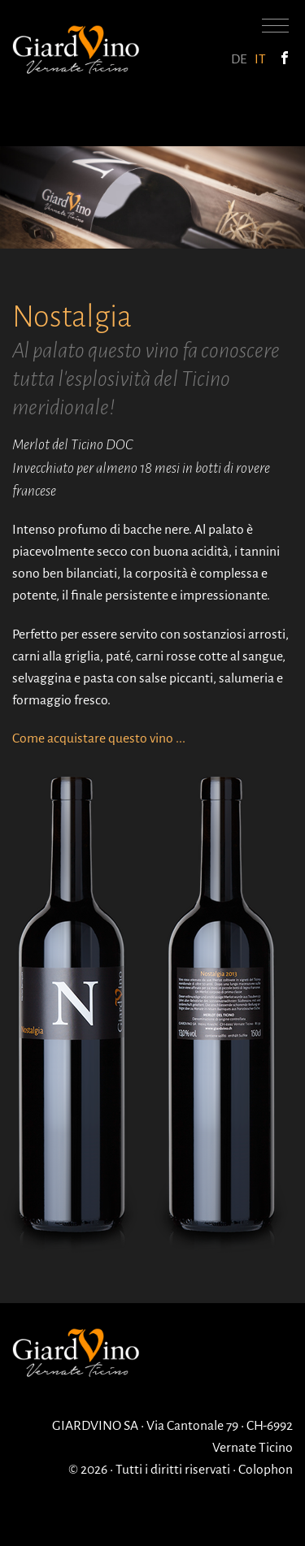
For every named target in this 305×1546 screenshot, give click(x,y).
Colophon (265, 1469)
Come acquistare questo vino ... (98, 738)
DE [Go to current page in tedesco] (238, 59)
